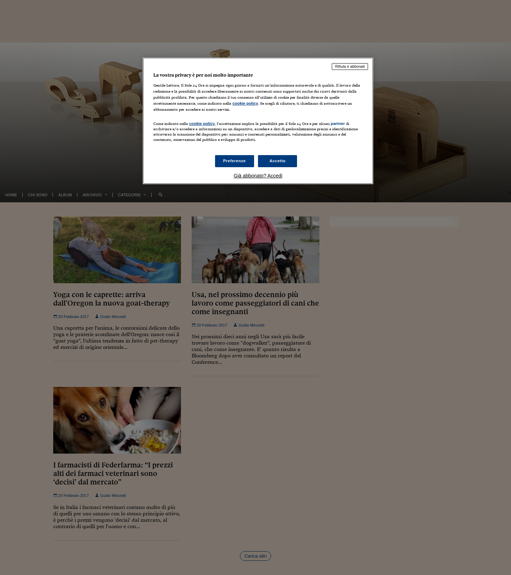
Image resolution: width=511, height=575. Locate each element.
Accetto (277, 161)
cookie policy (245, 103)
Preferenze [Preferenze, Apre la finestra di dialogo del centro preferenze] (234, 161)
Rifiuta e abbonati (350, 66)
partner (338, 123)
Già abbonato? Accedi (258, 176)
